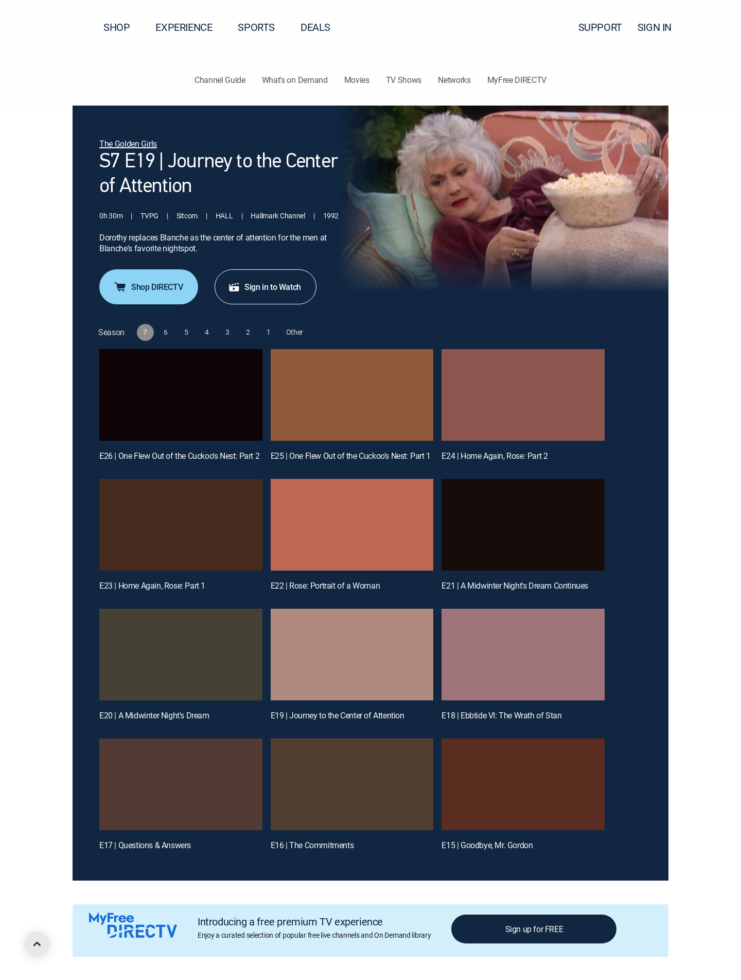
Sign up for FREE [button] (534, 929)
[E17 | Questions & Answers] (180, 784)
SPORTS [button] (262, 27)
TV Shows (403, 79)
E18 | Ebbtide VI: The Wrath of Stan (501, 715)
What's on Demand (295, 79)
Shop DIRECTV (148, 287)
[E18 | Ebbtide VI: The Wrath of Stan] (523, 654)
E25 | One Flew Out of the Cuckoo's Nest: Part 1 (351, 455)
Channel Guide (220, 79)
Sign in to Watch (264, 287)
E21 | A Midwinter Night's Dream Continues (515, 585)
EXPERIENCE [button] (189, 27)
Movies (356, 79)
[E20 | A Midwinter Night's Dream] (180, 654)
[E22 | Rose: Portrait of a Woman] (352, 525)
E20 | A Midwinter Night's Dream (154, 715)
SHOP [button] (122, 27)
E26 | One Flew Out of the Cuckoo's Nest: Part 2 (179, 455)
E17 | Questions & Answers (145, 845)
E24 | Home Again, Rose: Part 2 (495, 455)
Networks (454, 79)
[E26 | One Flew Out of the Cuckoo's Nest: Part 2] (180, 395)
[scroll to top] (37, 944)
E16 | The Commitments (312, 845)
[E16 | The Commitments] (352, 784)
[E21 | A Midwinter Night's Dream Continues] (523, 525)
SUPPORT (600, 27)
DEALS (315, 27)
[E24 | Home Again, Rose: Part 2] (523, 395)
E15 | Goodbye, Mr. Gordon (487, 845)
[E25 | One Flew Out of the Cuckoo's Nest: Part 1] (352, 395)
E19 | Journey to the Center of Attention (337, 715)
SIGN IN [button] (661, 27)
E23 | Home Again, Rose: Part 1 (152, 585)
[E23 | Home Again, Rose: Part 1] (180, 525)
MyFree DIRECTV (517, 79)
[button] (715, 27)
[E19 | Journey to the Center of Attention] (352, 654)
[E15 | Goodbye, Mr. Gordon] (523, 784)
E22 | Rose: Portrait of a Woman (325, 585)
